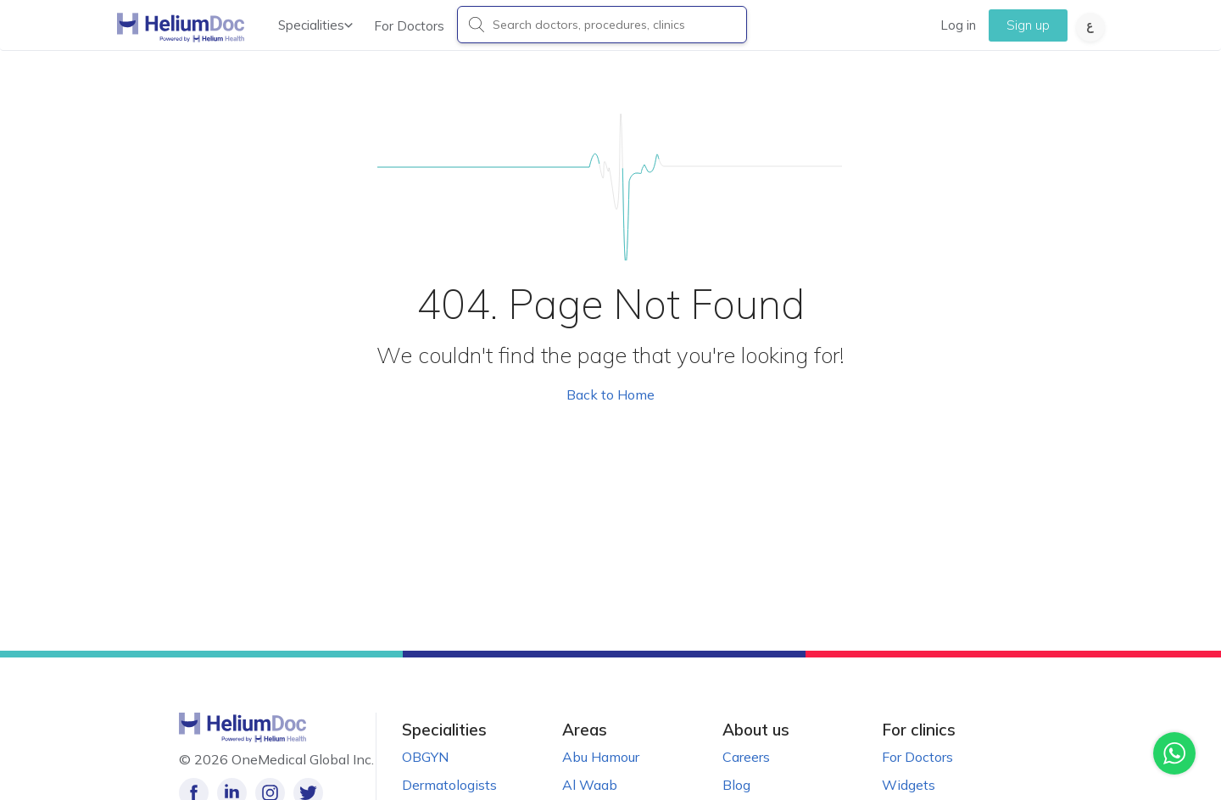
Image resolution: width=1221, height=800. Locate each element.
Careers (746, 756)
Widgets (908, 784)
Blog (736, 784)
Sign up (1028, 25)
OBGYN (425, 756)
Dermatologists (449, 784)
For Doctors (409, 26)
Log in (958, 25)
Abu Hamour (600, 756)
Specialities (315, 25)
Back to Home (610, 394)
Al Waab (589, 784)
